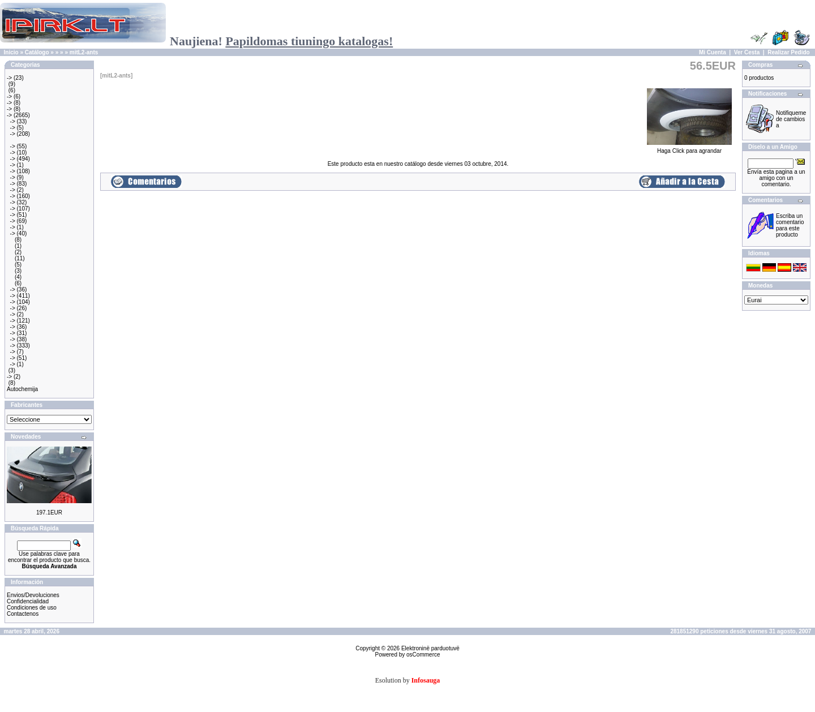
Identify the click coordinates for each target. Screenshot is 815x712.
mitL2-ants (84, 52)
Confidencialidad (28, 601)
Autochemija (22, 389)
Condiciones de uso (32, 607)
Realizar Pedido (788, 52)
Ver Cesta (747, 52)
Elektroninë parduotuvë (430, 648)
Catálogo (37, 52)
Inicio (11, 52)
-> (9, 78)
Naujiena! (281, 41)
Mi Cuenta (712, 52)
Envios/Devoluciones (33, 595)
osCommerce (423, 654)
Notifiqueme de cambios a (791, 119)
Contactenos (22, 614)
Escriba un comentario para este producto (790, 225)
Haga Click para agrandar (689, 148)
